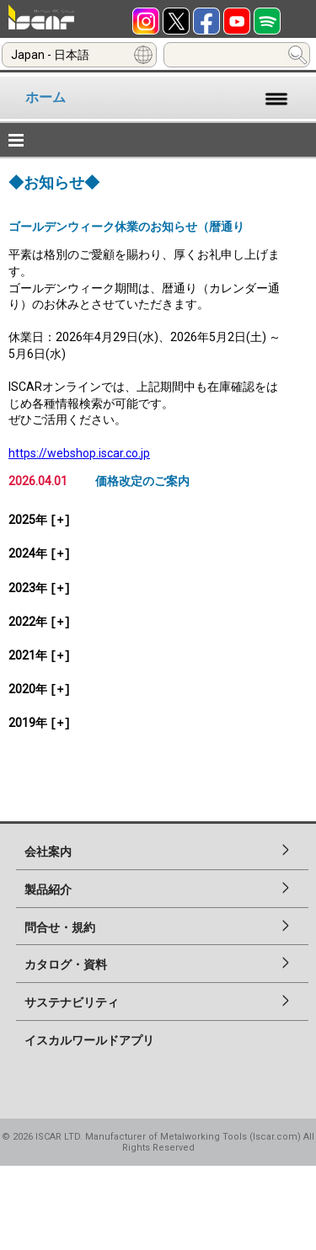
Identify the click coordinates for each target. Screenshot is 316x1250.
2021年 (39, 655)
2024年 (39, 553)
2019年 (39, 722)
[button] (158, 140)
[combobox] (79, 55)
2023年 (39, 588)
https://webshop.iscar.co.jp (79, 453)
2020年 (39, 689)
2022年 (39, 621)
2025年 (39, 519)
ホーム (45, 97)
